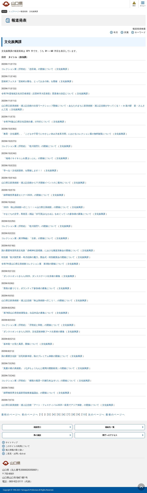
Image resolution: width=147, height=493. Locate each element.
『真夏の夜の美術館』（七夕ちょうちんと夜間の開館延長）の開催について (38, 368)
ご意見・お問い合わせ (16, 453)
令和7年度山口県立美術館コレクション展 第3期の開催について (32, 264)
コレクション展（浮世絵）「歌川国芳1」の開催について (28, 226)
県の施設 (37, 435)
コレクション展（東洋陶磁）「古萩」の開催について (27, 238)
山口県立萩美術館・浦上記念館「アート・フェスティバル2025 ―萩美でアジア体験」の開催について (50, 405)
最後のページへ (115, 414)
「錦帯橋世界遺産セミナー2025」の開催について (25, 195)
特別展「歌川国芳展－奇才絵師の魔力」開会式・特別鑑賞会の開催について (38, 257)
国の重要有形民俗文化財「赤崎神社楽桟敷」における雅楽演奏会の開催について (40, 250)
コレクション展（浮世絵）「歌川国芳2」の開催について (28, 146)
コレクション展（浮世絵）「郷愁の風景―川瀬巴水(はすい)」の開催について (38, 380)
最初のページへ (11, 414)
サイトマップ (12, 442)
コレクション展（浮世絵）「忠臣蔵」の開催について (27, 69)
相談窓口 (37, 427)
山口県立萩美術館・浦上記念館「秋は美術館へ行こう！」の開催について (36, 300)
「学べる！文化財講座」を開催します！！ (21, 170)
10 (84, 414)
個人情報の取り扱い (15, 450)
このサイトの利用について (18, 446)
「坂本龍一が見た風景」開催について (19, 344)
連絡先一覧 (109, 427)
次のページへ (96, 414)
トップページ (14, 11)
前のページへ (30, 414)
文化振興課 (61, 69)
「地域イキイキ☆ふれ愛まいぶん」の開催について (27, 158)
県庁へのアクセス (109, 435)
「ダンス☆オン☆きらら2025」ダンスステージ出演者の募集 (30, 276)
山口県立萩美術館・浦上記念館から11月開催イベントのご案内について (36, 182)
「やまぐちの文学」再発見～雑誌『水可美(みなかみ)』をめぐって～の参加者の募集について (46, 214)
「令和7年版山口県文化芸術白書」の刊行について (25, 121)
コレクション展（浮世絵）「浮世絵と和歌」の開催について (30, 325)
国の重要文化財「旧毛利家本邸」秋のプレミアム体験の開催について (34, 356)
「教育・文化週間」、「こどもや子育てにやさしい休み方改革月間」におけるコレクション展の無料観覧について (56, 134)
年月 (116, 32)
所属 (126, 32)
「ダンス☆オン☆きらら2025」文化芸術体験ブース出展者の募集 (32, 331)
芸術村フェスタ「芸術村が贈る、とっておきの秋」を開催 (29, 81)
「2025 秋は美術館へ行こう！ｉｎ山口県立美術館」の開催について (35, 207)
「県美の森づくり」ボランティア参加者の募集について (28, 288)
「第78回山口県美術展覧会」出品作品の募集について (27, 313)
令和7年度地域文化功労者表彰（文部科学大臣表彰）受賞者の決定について (37, 93)
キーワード (140, 32)
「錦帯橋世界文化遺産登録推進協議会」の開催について (28, 393)
